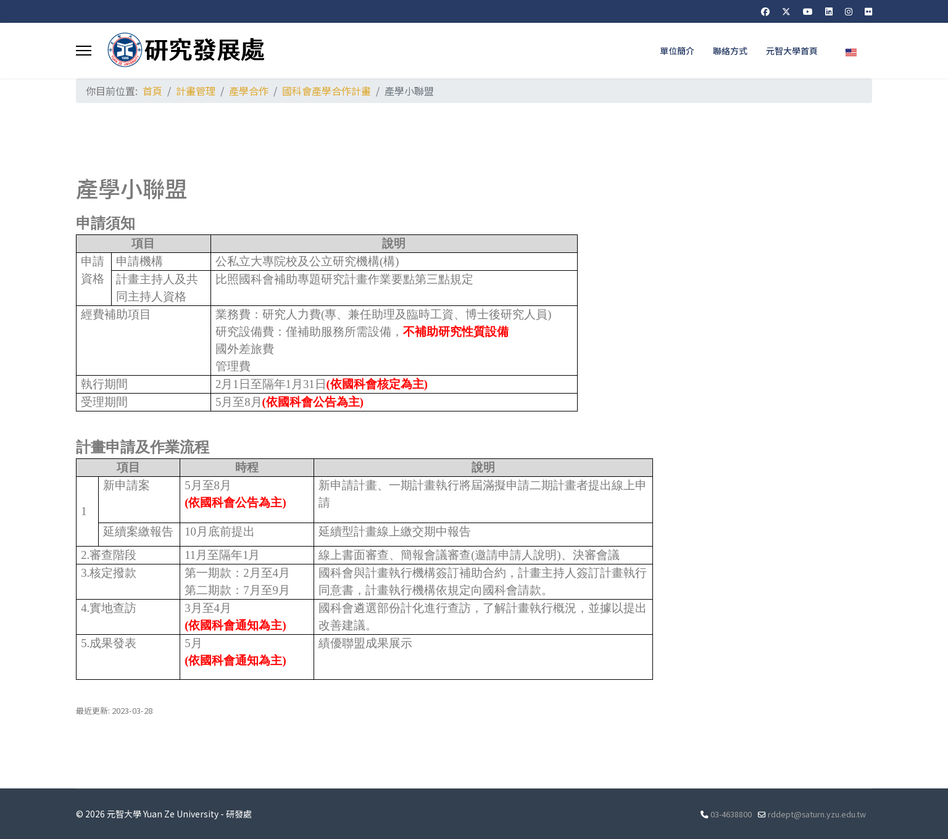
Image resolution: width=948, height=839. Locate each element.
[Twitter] (786, 11)
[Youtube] (808, 11)
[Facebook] (765, 11)
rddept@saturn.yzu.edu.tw (817, 814)
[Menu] (83, 50)
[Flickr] (868, 11)
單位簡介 (677, 50)
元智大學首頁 (792, 50)
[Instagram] (848, 11)
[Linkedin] (829, 11)
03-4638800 (731, 814)
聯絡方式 (730, 50)
